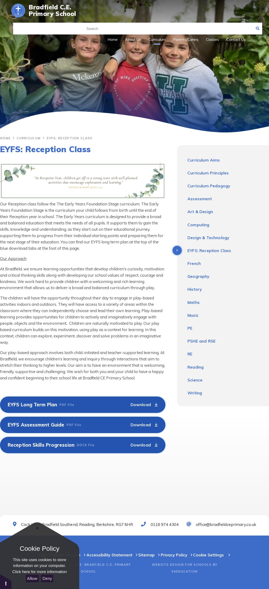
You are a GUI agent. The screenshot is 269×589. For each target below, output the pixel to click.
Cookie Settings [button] (208, 554)
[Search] (256, 23)
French (194, 263)
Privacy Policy (174, 554)
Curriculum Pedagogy (208, 185)
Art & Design (200, 211)
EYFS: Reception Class (69, 138)
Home (5, 138)
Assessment (199, 198)
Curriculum (29, 138)
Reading (195, 367)
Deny (47, 578)
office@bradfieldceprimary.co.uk (221, 524)
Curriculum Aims (203, 160)
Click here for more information (39, 572)
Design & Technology (208, 237)
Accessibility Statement (109, 554)
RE (189, 353)
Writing (194, 392)
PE (189, 328)
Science (194, 380)
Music (192, 315)
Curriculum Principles (208, 172)
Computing (198, 224)
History (194, 289)
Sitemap (149, 554)
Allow (32, 578)
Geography (198, 276)
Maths (193, 302)
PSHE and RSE (201, 341)
